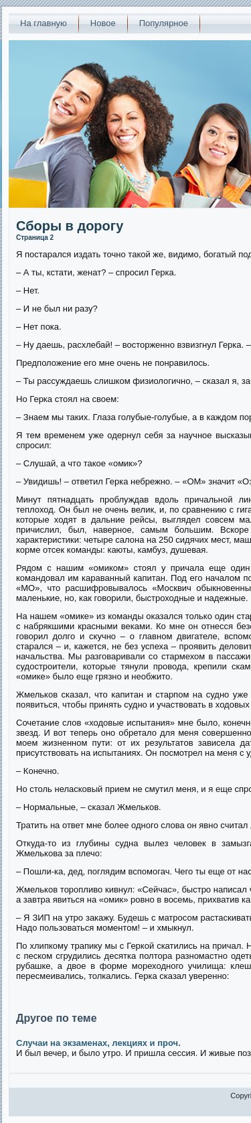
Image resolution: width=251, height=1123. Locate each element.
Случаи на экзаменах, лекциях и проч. (98, 1043)
